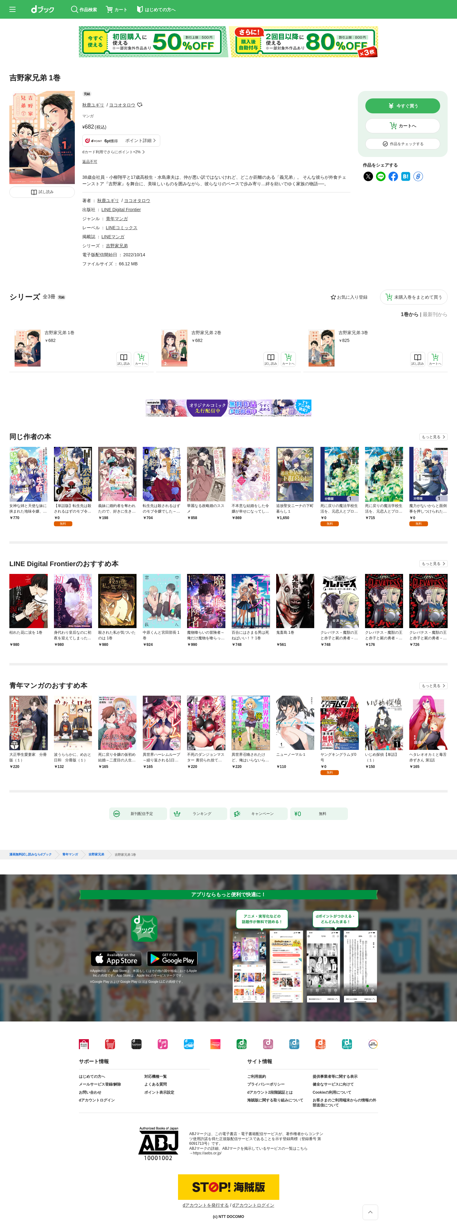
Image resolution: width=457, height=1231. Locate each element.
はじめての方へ (92, 1076)
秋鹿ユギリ (93, 104)
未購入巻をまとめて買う (418, 297)
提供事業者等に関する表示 (335, 1076)
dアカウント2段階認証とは (270, 1092)
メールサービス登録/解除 (100, 1084)
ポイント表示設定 (159, 1092)
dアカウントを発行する (206, 1205)
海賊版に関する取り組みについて (275, 1100)
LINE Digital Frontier (121, 209)
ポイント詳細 (138, 140)
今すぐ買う (407, 105)
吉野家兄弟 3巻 (353, 332)
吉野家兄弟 (117, 245)
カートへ (407, 125)
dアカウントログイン (97, 1100)
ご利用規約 (256, 1076)
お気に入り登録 (352, 297)
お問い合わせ (90, 1092)
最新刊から (435, 314)
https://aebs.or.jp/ (207, 1153)
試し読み (46, 192)
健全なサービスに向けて (333, 1084)
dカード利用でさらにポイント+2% (111, 152)
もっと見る (431, 437)
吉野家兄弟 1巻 (60, 332)
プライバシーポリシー (266, 1084)
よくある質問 (155, 1084)
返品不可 (89, 161)
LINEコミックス (121, 227)
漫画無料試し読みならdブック (30, 854)
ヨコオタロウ (122, 104)
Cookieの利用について (332, 1092)
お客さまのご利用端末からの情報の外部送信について (344, 1102)
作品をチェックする (407, 144)
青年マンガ (117, 218)
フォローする (140, 105)
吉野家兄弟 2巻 (206, 332)
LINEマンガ (113, 236)
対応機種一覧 (155, 1076)
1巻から (410, 314)
